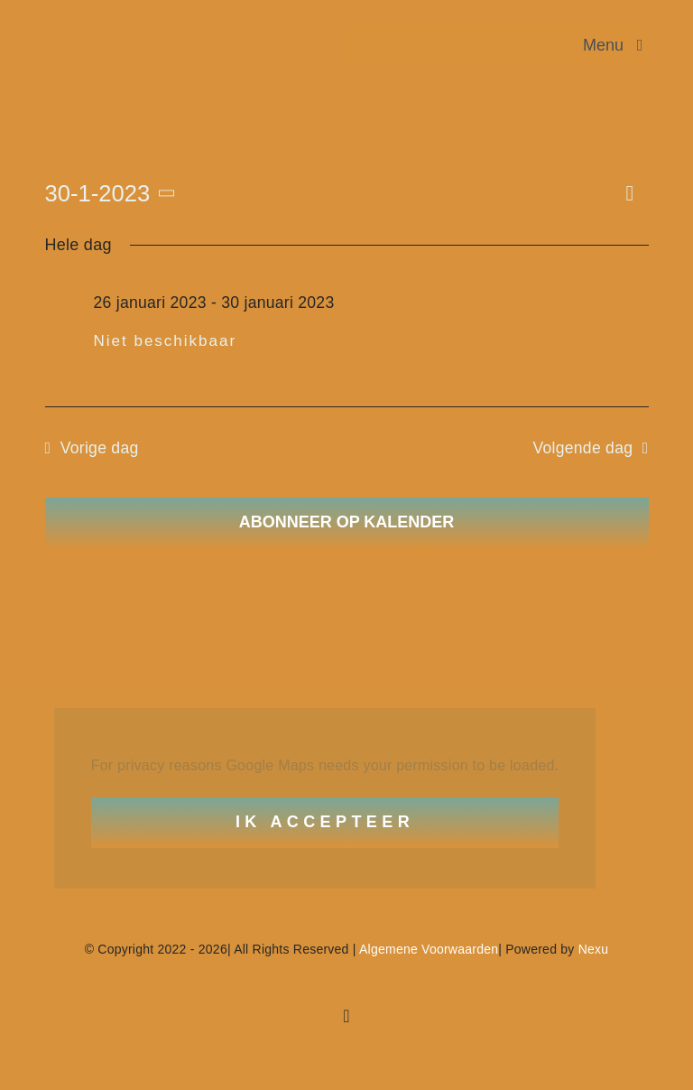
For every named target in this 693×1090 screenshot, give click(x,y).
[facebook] (346, 1016)
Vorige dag (99, 448)
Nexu (593, 949)
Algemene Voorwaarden (428, 949)
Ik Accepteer (325, 822)
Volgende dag (582, 448)
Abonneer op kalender (347, 522)
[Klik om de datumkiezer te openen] (113, 193)
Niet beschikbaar (165, 340)
